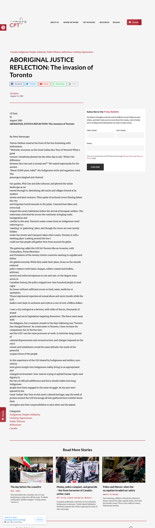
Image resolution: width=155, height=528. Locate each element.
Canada (13, 52)
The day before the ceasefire (26, 486)
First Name (92, 130)
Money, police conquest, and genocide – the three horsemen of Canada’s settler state (77, 490)
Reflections (67, 52)
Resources (104, 22)
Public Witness (54, 52)
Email (89, 143)
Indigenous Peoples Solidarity (32, 52)
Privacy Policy (128, 156)
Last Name (121, 130)
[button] (3, 27)
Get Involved (89, 22)
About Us (55, 22)
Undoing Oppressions (83, 52)
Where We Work (71, 22)
